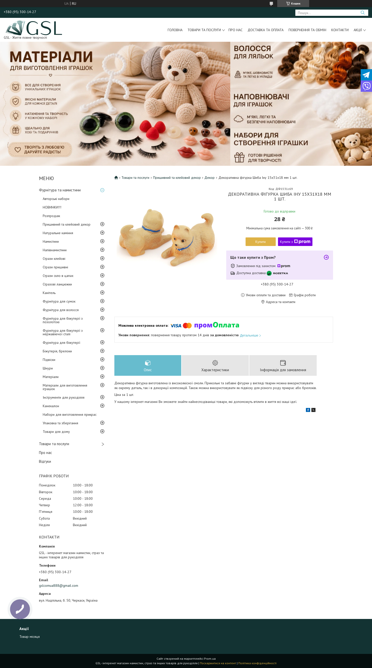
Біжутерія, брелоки (57, 351)
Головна (175, 30)
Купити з (295, 241)
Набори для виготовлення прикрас (70, 414)
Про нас (235, 30)
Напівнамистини (55, 250)
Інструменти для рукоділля (63, 397)
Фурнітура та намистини (60, 190)
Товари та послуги (204, 30)
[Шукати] (362, 13)
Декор (209, 177)
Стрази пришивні (55, 267)
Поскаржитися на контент (218, 663)
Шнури (48, 368)
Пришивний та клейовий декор (66, 224)
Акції (358, 30)
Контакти (340, 30)
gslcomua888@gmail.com (58, 585)
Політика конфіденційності (257, 663)
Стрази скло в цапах (58, 275)
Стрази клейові (54, 258)
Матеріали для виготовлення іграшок (65, 387)
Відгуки (45, 461)
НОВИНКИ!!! (52, 207)
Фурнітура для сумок (59, 301)
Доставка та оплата (266, 30)
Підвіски (49, 359)
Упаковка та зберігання (60, 423)
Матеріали (51, 376)
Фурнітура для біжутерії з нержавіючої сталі (63, 332)
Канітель (49, 292)
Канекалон (51, 406)
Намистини (51, 241)
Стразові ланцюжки (57, 284)
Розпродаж (51, 216)
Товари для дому (56, 431)
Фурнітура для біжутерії (61, 342)
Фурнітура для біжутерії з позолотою (63, 320)
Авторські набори (56, 198)
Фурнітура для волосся (61, 310)
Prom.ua (210, 658)
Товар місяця (29, 636)
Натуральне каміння (58, 233)
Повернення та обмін (307, 30)
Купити (260, 241)
